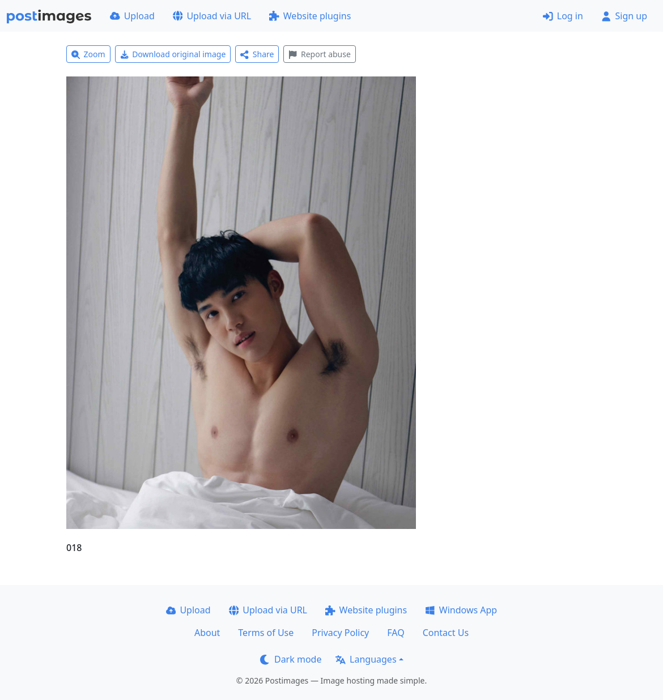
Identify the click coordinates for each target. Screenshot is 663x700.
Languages (365, 659)
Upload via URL (212, 16)
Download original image (173, 54)
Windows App (461, 610)
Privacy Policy (340, 632)
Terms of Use (266, 632)
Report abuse (319, 54)
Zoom (88, 54)
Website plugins (310, 16)
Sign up (624, 16)
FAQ (395, 632)
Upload (132, 16)
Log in (563, 16)
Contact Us (446, 632)
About (207, 632)
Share (257, 54)
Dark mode (290, 659)
